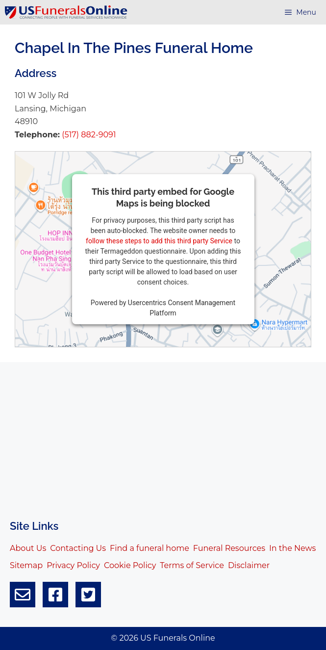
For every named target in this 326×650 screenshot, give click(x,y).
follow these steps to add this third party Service (159, 241)
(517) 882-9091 (88, 134)
